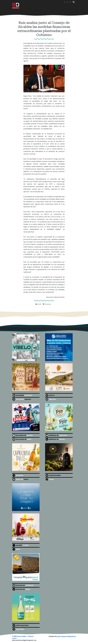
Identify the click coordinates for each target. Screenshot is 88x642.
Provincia (48, 304)
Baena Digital (22, 636)
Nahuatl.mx (72, 636)
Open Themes (61, 636)
